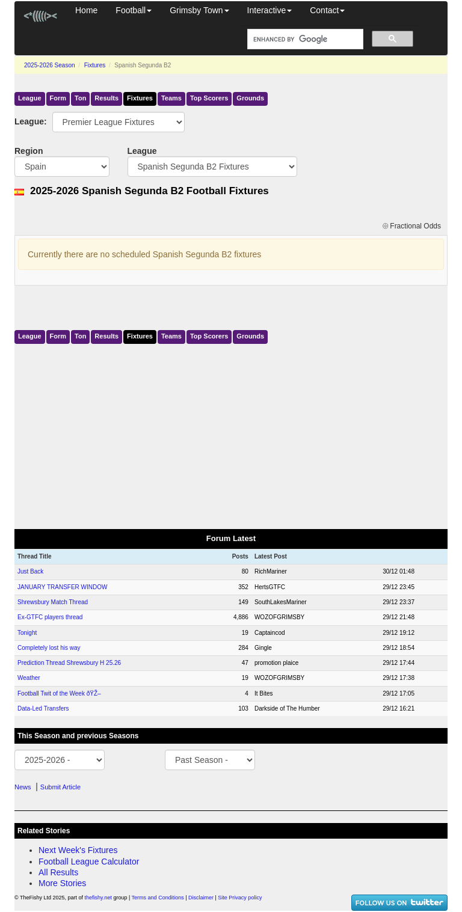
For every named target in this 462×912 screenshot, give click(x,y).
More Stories (62, 883)
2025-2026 (49, 65)
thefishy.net (98, 898)
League (30, 98)
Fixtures (95, 65)
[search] (304, 39)
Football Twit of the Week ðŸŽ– (59, 693)
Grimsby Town (199, 10)
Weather (28, 678)
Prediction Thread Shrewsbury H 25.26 (69, 663)
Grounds (250, 98)
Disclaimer (201, 898)
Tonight (27, 632)
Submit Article (60, 787)
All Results (58, 872)
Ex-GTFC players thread (49, 617)
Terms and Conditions (158, 898)
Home (86, 10)
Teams (171, 98)
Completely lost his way (48, 647)
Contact (327, 10)
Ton (80, 98)
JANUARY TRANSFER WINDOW (62, 587)
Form (58, 98)
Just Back (30, 571)
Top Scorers (209, 98)
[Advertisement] (231, 434)
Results (106, 98)
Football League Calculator (88, 861)
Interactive (269, 10)
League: (24, 121)
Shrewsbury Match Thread (52, 602)
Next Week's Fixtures (78, 850)
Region (28, 151)
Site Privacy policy (240, 898)
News (22, 787)
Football (134, 10)
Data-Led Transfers (43, 708)
